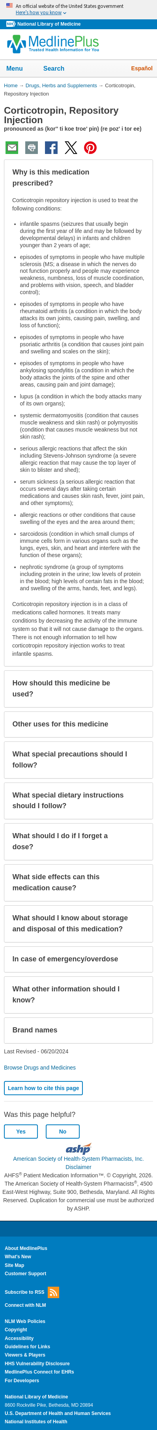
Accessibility (19, 1338)
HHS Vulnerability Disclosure (37, 1363)
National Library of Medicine (48, 24)
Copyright (16, 1329)
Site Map (14, 1265)
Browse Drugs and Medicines (40, 1067)
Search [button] (59, 69)
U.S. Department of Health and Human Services (58, 1413)
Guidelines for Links (27, 1346)
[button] (140, 178)
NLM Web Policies (25, 1321)
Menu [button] (19, 69)
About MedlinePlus (26, 1248)
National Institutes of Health (36, 1421)
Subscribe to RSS (32, 1292)
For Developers (22, 1380)
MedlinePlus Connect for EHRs (39, 1372)
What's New (18, 1256)
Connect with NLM (25, 1305)
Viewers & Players (25, 1355)
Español (142, 68)
